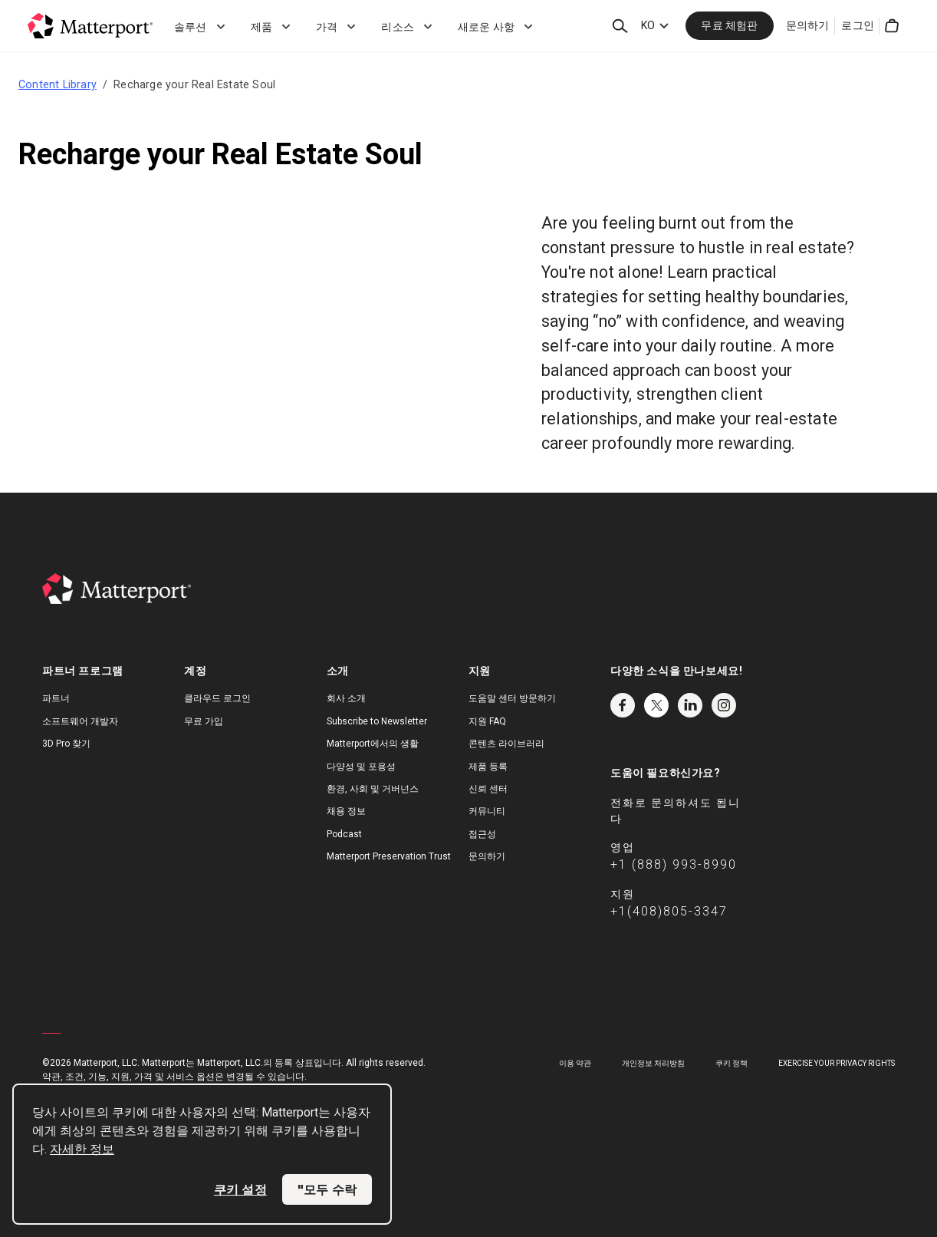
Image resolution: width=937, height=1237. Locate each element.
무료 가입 (203, 721)
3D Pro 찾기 (66, 743)
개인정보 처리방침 (653, 1063)
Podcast (344, 834)
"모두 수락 (327, 1189)
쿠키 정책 (731, 1063)
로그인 (857, 25)
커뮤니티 (486, 811)
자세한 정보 (82, 1149)
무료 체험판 (729, 25)
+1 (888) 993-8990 (673, 864)
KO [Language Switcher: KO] (648, 25)
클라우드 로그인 (217, 698)
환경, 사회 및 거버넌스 (373, 788)
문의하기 (808, 25)
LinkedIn (690, 705)
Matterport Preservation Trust (389, 856)
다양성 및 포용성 (361, 766)
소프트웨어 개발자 (80, 721)
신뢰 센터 (488, 788)
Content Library (57, 84)
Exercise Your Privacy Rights (836, 1063)
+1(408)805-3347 (669, 911)
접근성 (482, 834)
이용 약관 (575, 1063)
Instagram (724, 705)
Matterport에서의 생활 (373, 743)
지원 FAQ (487, 721)
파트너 (56, 698)
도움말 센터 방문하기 (512, 698)
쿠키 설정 (240, 1189)
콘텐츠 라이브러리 (506, 743)
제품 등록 (488, 766)
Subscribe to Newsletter (377, 721)
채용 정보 (346, 811)
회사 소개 (346, 698)
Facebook (622, 705)
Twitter (656, 705)
